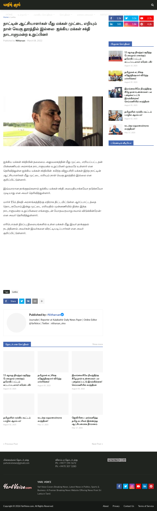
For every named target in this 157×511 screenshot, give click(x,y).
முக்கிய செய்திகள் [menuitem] (43, 14)
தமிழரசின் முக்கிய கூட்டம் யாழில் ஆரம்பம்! (17, 419)
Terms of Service (146, 506)
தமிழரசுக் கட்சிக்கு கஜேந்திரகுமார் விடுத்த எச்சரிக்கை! (49, 378)
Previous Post (11, 444)
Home (6, 17)
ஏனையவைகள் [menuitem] (85, 14)
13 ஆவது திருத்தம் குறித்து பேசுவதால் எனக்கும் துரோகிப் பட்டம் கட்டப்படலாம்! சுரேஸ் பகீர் (17, 380)
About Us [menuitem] (105, 14)
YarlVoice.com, (28, 506)
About (106, 506)
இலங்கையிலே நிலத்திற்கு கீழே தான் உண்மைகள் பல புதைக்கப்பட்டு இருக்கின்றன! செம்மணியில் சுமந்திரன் (87, 380)
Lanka (13, 17)
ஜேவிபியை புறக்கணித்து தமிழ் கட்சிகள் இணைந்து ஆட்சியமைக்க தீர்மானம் (85, 420)
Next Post (96, 444)
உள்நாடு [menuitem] (22, 14)
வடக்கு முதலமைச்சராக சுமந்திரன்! (50, 419)
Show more (97, 344)
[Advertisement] (53, 69)
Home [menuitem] (9, 14)
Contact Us (129, 506)
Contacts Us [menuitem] (124, 14)
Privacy (116, 506)
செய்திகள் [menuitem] (65, 14)
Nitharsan (54, 314)
